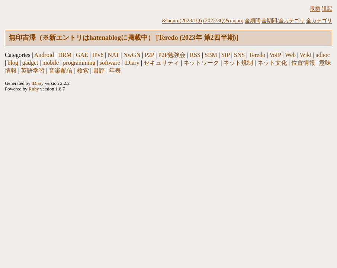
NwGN (132, 55)
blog (12, 63)
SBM (211, 55)
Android (44, 55)
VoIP (275, 55)
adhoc (323, 55)
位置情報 (303, 63)
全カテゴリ (319, 20)
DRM (64, 55)
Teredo (257, 55)
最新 (315, 8)
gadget (30, 63)
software (110, 63)
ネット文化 (272, 63)
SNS (239, 55)
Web (290, 55)
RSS (195, 55)
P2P (149, 55)
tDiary (131, 63)
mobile (50, 63)
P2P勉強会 (172, 55)
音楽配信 (61, 70)
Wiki (305, 55)
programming (79, 63)
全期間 (252, 20)
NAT (113, 55)
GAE (82, 55)
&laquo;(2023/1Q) (182, 20)
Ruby (34, 89)
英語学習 (33, 70)
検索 (83, 70)
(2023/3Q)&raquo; (223, 20)
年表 (115, 70)
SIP (225, 55)
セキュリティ (161, 63)
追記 (327, 8)
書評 (99, 70)
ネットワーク (201, 63)
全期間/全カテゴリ (283, 20)
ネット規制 (238, 63)
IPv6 (97, 55)
